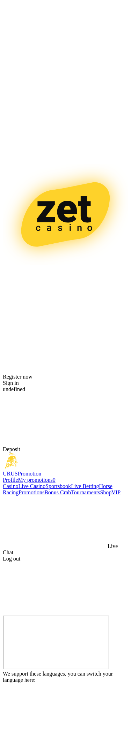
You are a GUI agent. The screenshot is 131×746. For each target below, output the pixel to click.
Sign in (11, 383)
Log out (11, 559)
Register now (17, 377)
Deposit (11, 449)
